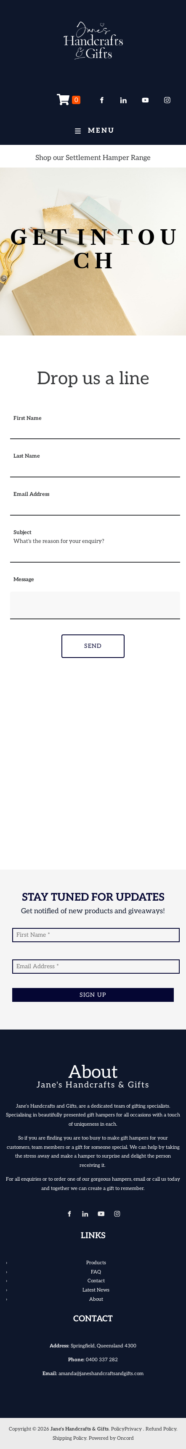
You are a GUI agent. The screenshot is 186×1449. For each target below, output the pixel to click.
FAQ (96, 1272)
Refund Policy (161, 1429)
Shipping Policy (69, 1438)
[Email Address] (95, 509)
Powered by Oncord (111, 1438)
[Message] (95, 605)
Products (96, 1263)
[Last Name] (95, 470)
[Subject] (95, 556)
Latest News (95, 1290)
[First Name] (95, 432)
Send (93, 646)
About (96, 1299)
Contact (96, 1281)
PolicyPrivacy (126, 1429)
